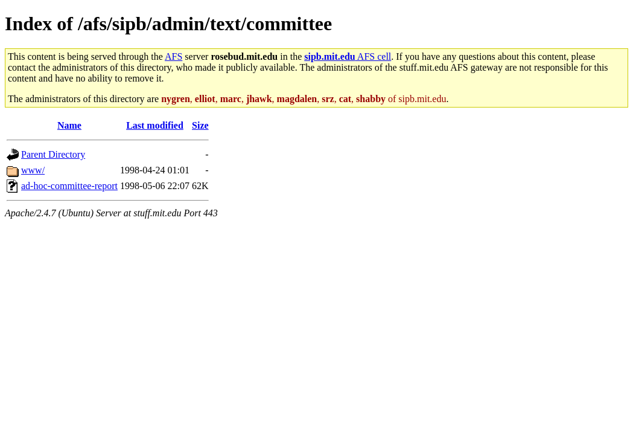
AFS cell (347, 56)
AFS (173, 56)
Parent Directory (53, 154)
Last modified (154, 125)
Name (69, 125)
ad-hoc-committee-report (69, 186)
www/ (33, 170)
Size (200, 125)
